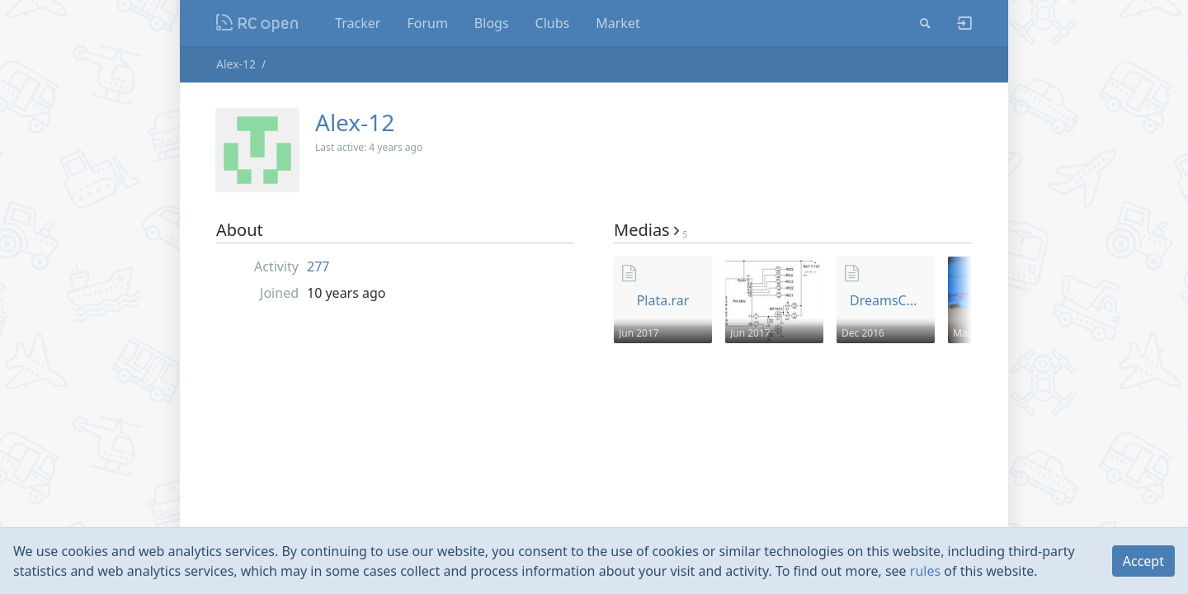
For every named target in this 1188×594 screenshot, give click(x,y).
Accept (1143, 561)
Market (617, 23)
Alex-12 (236, 64)
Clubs (552, 23)
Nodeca (257, 23)
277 (318, 266)
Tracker (357, 23)
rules (925, 571)
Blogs (491, 23)
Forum (427, 23)
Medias (650, 230)
